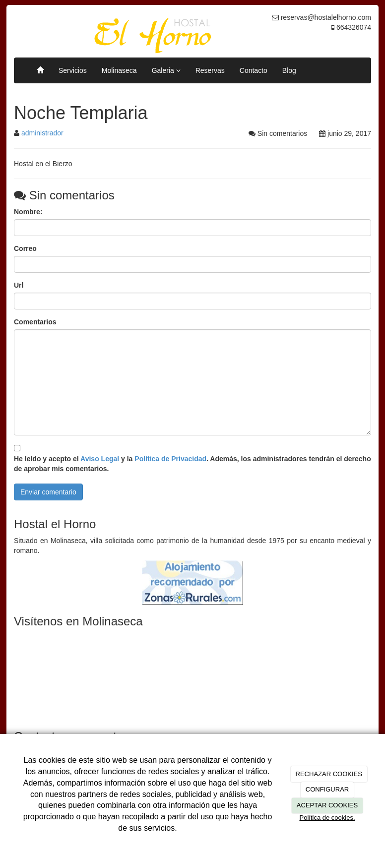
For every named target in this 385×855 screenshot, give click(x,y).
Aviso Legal (99, 459)
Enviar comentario (48, 492)
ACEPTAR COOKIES (327, 805)
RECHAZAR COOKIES (329, 774)
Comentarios (35, 322)
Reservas (210, 70)
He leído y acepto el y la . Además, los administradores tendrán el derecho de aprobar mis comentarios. (192, 464)
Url (18, 285)
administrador (42, 133)
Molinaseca (119, 70)
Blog (289, 70)
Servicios (73, 70)
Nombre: (28, 212)
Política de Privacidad (170, 459)
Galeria (166, 70)
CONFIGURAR (327, 789)
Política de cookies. (327, 817)
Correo (25, 248)
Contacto (253, 70)
